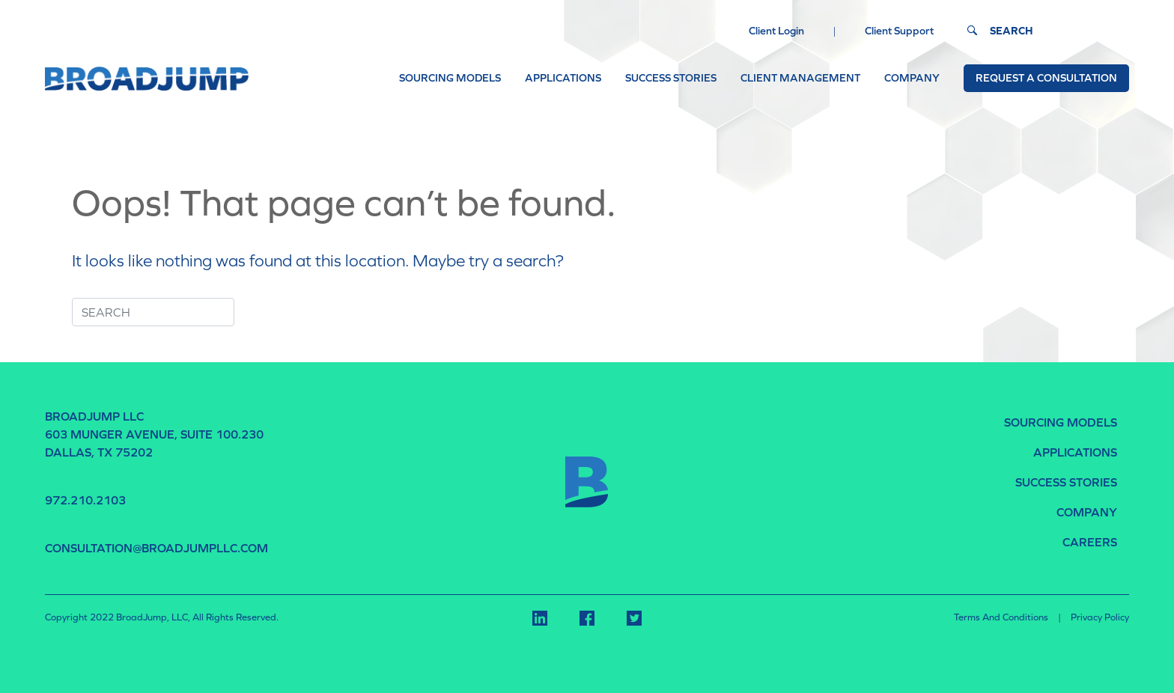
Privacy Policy (1100, 617)
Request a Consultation (1046, 78)
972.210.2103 (85, 500)
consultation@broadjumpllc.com (156, 548)
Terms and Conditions (1001, 617)
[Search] (1044, 30)
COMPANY (912, 78)
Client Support (899, 31)
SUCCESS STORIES (671, 78)
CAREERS (1089, 542)
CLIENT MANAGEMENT (800, 78)
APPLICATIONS (563, 78)
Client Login (776, 31)
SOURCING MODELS (450, 78)
